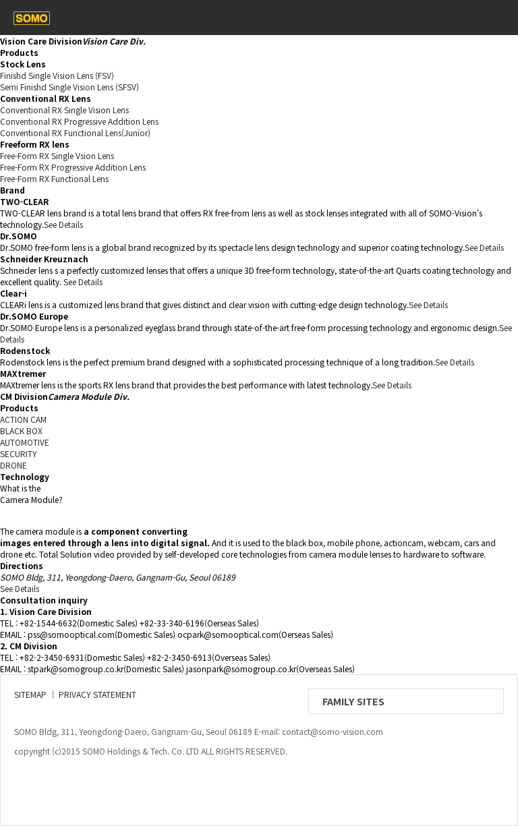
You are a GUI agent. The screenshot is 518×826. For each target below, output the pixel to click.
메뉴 (496, 17)
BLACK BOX (21, 430)
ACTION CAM (23, 419)
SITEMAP (30, 694)
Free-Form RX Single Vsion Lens (57, 155)
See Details (63, 224)
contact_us (437, 17)
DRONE (13, 465)
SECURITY (18, 453)
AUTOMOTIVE (24, 442)
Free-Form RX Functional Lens (54, 178)
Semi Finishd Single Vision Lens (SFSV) (69, 86)
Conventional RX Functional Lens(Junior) (75, 132)
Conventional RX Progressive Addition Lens (79, 121)
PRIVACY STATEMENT (97, 694)
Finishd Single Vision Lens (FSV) (57, 75)
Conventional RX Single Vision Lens (64, 109)
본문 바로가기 (0, 0)
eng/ (467, 17)
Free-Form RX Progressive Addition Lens (73, 167)
